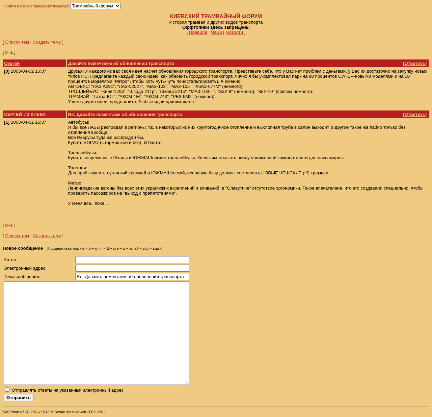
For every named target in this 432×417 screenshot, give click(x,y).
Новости (234, 32)
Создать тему (47, 42)
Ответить (414, 63)
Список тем (17, 42)
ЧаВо (216, 32)
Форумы (60, 6)
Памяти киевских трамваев (26, 6)
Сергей (12, 63)
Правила (198, 32)
